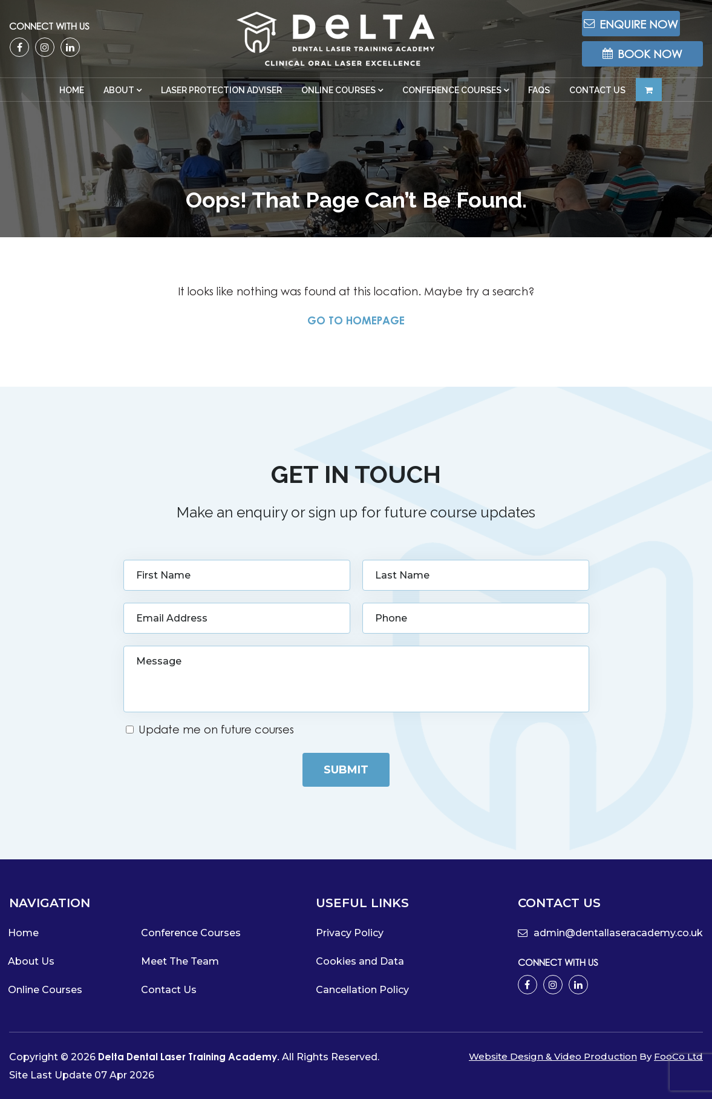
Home (71, 98)
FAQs (539, 98)
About (118, 98)
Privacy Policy (350, 932)
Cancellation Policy (362, 989)
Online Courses (338, 98)
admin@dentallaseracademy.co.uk (610, 932)
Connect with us (49, 29)
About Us (31, 960)
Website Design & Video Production (553, 1055)
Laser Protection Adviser (221, 98)
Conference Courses (451, 98)
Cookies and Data (360, 960)
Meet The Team (180, 960)
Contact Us (597, 98)
